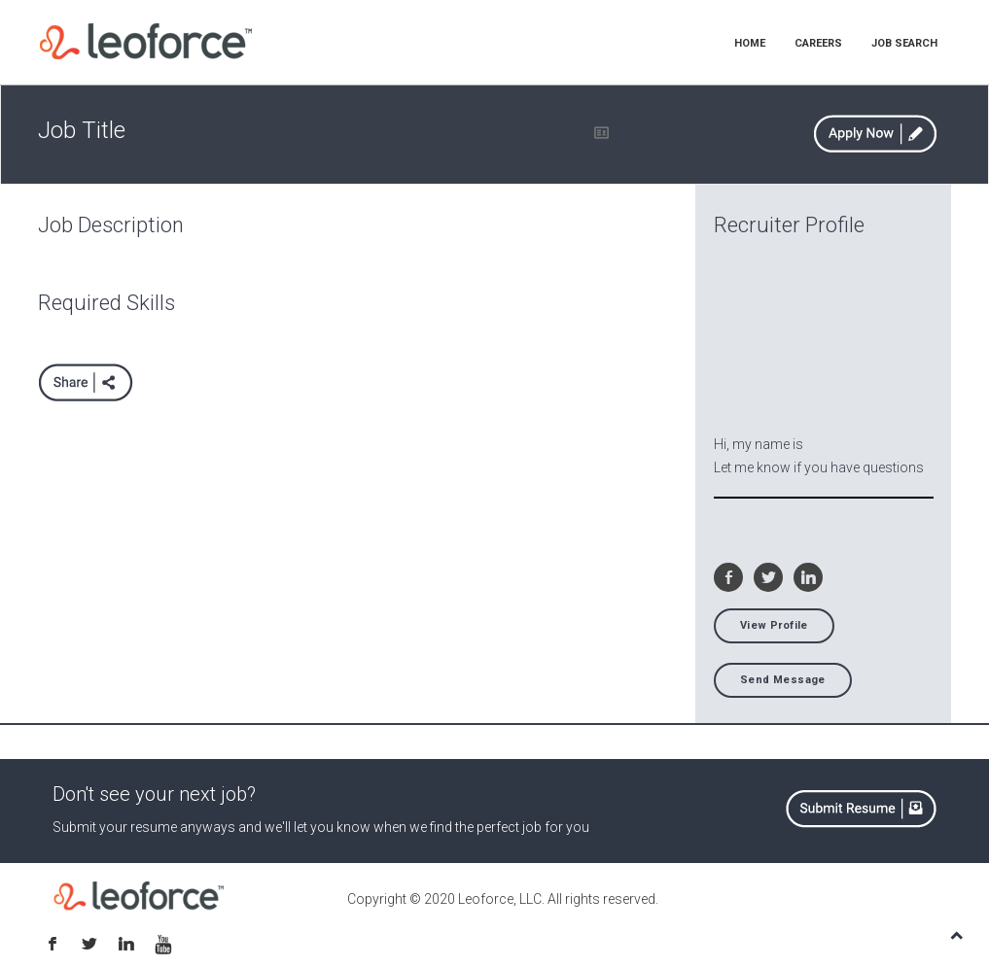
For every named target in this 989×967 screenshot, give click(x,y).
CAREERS (818, 43)
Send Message (783, 679)
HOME (749, 43)
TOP (957, 935)
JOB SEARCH (904, 43)
